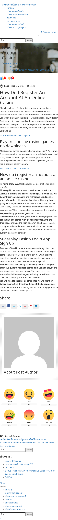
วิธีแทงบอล (11, 17)
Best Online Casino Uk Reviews (15, 168)
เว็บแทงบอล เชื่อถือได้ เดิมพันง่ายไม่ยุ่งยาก (19, 4)
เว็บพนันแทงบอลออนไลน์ (17, 14)
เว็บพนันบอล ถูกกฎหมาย (17, 27)
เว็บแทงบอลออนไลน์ (15, 24)
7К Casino (9, 467)
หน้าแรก (10, 8)
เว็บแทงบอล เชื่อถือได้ (15, 11)
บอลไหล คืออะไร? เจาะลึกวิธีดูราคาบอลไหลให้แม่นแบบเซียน (23, 439)
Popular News (48, 32)
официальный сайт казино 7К (19, 464)
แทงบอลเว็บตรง (13, 21)
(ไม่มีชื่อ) (8, 477)
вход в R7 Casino (13, 461)
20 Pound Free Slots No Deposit (15, 135)
